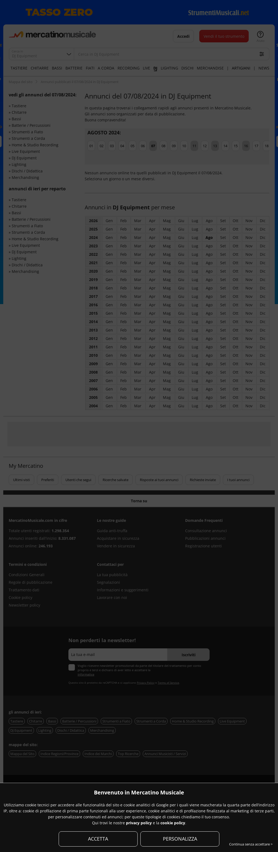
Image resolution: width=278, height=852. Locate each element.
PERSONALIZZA (180, 838)
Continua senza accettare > (251, 844)
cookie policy (172, 822)
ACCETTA (98, 838)
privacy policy (139, 822)
